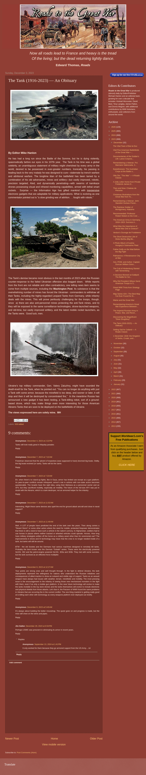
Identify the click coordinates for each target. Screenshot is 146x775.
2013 (113, 426)
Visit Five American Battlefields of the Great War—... (126, 151)
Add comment (15, 662)
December (118, 142)
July (115, 360)
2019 (113, 402)
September (118, 351)
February (118, 380)
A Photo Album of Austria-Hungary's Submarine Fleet (125, 244)
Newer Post (12, 738)
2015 (113, 418)
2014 (113, 422)
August (117, 356)
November (118, 343)
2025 (113, 131)
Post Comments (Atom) (27, 752)
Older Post (96, 738)
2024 (113, 135)
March (116, 376)
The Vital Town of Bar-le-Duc (125, 146)
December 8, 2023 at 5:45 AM (39, 607)
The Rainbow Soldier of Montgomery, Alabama (123, 208)
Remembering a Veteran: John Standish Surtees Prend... (126, 202)
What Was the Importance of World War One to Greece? (125, 227)
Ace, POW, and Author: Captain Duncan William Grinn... (126, 263)
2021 (113, 393)
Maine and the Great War (123, 300)
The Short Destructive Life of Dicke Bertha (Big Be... (125, 238)
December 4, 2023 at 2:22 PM (39, 441)
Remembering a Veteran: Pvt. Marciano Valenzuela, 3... (125, 164)
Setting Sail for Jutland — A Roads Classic (124, 331)
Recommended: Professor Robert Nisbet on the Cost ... (126, 214)
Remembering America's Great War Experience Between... (126, 305)
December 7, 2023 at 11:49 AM (40, 522)
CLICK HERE (127, 464)
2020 (113, 397)
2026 (113, 127)
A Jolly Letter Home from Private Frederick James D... (126, 183)
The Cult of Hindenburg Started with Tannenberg (126, 269)
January (117, 384)
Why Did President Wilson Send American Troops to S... (126, 282)
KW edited (19, 424)
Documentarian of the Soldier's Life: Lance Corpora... (126, 157)
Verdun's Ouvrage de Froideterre (127, 232)
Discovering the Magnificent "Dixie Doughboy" (124, 318)
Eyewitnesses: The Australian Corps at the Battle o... (125, 170)
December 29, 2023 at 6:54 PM (39, 626)
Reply (17, 448)
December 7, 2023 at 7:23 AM (39, 476)
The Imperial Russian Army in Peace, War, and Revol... (125, 311)
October (117, 347)
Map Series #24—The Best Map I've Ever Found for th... (126, 295)
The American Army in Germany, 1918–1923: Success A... (126, 221)
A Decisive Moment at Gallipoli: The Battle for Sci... (126, 276)
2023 (113, 139)
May (116, 368)
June (116, 364)
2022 (113, 389)
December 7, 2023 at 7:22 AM (39, 457)
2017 (113, 410)
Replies (21, 639)
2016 (113, 414)
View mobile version (54, 744)
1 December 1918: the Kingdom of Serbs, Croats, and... (126, 337)
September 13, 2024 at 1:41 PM (47, 644)
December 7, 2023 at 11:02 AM (40, 503)
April (116, 372)
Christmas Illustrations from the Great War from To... (126, 195)
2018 (113, 406)
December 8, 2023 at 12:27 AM (40, 567)
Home (54, 738)
